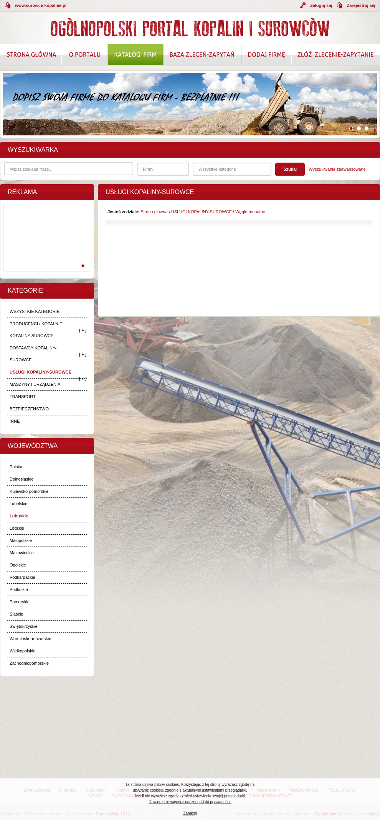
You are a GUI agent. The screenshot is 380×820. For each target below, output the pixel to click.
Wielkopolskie (22, 651)
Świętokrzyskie (24, 626)
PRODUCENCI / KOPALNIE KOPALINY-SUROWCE (36, 329)
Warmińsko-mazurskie (30, 638)
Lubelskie (18, 503)
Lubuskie (19, 516)
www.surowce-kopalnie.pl (40, 5)
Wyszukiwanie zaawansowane (337, 169)
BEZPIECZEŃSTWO (29, 409)
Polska (16, 466)
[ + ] (82, 330)
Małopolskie (21, 540)
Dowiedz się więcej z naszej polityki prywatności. (190, 802)
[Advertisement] (45, 246)
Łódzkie (17, 528)
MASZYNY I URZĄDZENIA (35, 384)
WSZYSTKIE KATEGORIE (34, 311)
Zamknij (190, 813)
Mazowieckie (22, 552)
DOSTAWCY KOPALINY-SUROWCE (33, 354)
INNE (15, 421)
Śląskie (16, 614)
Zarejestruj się (361, 5)
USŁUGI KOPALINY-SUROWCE (40, 372)
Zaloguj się (321, 5)
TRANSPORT (23, 396)
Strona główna (153, 211)
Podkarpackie (22, 577)
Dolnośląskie (21, 479)
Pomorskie (20, 601)
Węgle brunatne (250, 211)
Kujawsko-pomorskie (29, 491)
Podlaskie (19, 589)
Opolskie (18, 565)
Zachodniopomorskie (29, 663)
